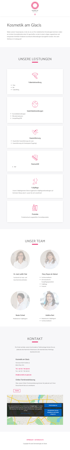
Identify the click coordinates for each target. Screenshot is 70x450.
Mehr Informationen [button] (26, 413)
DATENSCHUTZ (39, 440)
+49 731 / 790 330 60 (24, 369)
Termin (17, 391)
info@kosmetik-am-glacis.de (23, 375)
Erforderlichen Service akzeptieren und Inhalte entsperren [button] (53, 412)
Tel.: (17, 369)
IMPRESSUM (30, 440)
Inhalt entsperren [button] (53, 405)
